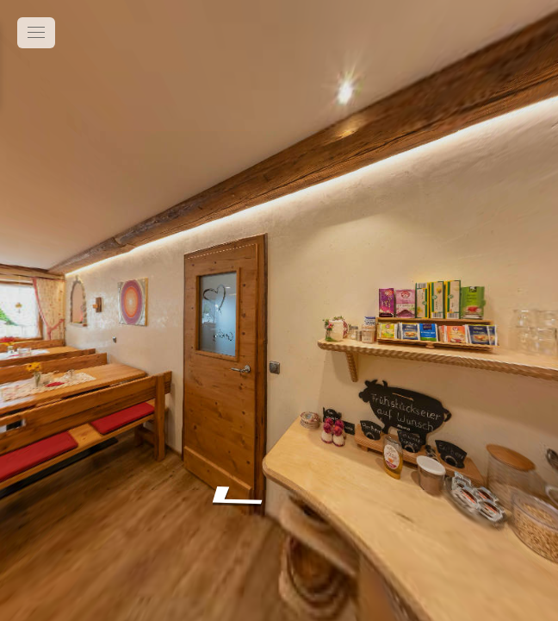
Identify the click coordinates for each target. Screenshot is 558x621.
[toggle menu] (36, 32)
